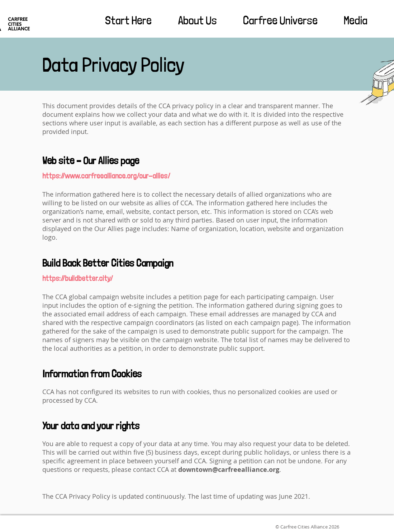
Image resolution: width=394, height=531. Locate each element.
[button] (120, 20)
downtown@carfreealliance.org (228, 469)
